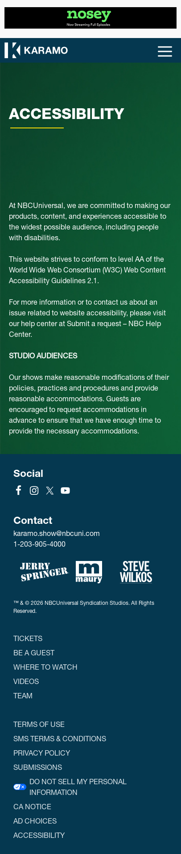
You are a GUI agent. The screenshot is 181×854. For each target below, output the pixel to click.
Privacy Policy (41, 752)
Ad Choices (35, 820)
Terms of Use (39, 724)
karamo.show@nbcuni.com (56, 533)
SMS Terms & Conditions (59, 738)
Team (23, 695)
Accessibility (39, 835)
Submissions (37, 767)
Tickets (27, 638)
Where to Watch (45, 667)
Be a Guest (33, 652)
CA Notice (32, 806)
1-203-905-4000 (39, 544)
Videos (26, 681)
